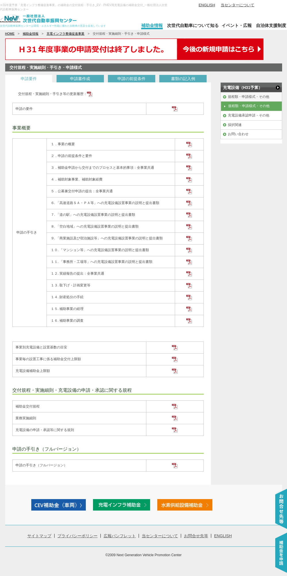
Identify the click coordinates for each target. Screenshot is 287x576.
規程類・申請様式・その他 (248, 97)
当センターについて (237, 5)
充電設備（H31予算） (243, 87)
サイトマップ (39, 536)
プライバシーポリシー (77, 536)
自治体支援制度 (271, 25)
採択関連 (235, 125)
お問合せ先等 (196, 536)
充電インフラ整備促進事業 (65, 33)
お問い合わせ (238, 134)
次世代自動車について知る (193, 25)
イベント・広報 (237, 25)
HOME (10, 33)
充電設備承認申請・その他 (248, 115)
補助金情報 (152, 25)
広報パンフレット (120, 536)
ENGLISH (207, 5)
